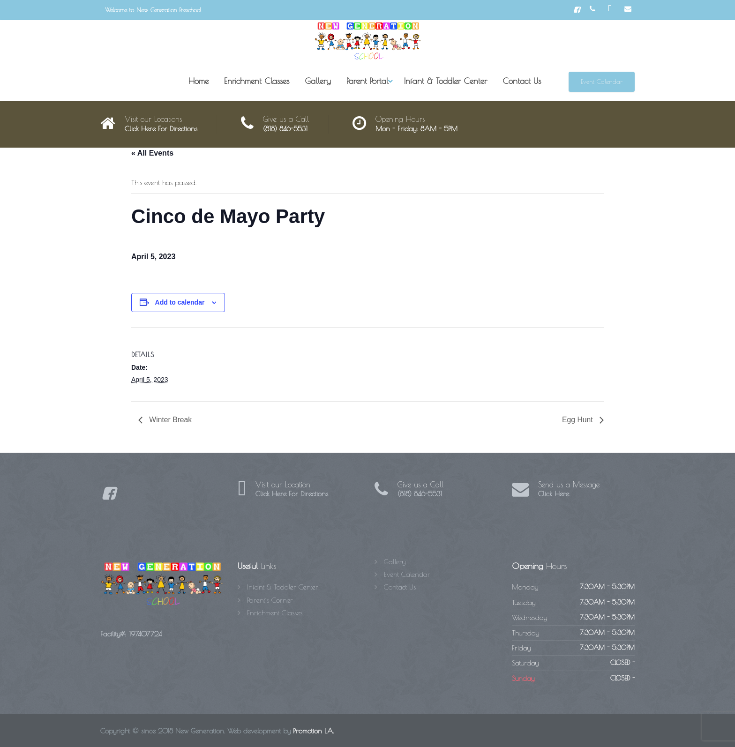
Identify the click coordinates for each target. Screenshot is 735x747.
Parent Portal (367, 81)
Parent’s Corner (270, 600)
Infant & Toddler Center (445, 81)
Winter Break (170, 420)
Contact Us (521, 81)
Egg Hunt (578, 420)
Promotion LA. (313, 731)
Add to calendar (180, 302)
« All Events (152, 153)
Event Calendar (601, 81)
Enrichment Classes (256, 81)
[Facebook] (577, 10)
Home (198, 81)
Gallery (318, 81)
